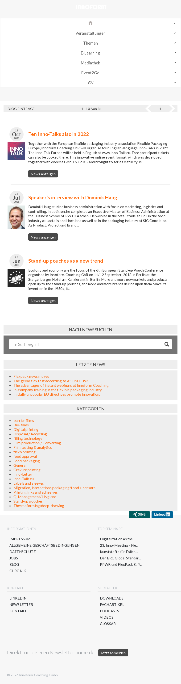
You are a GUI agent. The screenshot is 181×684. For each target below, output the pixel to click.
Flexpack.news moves (31, 376)
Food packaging (26, 460)
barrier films (23, 420)
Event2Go (90, 72)
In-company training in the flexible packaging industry (57, 389)
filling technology (27, 438)
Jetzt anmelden (113, 652)
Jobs (13, 558)
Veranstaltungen (90, 33)
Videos (106, 617)
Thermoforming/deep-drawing (38, 505)
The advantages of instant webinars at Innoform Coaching (61, 385)
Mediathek (90, 62)
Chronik (17, 571)
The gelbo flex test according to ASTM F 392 (50, 380)
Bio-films (21, 425)
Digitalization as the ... (118, 539)
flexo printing (24, 451)
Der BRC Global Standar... (120, 558)
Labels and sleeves (28, 483)
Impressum (19, 539)
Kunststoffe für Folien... (119, 552)
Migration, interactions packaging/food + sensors (54, 487)
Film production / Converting (37, 443)
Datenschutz (22, 552)
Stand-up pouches (28, 501)
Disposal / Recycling (30, 434)
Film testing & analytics (32, 447)
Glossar (108, 623)
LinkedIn (17, 598)
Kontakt (18, 611)
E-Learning (90, 52)
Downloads (111, 598)
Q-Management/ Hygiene (34, 496)
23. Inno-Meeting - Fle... (119, 545)
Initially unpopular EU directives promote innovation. (56, 394)
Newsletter (21, 604)
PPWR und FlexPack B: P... (121, 564)
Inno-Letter (22, 474)
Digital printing (26, 429)
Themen (90, 43)
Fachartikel (112, 604)
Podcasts (109, 611)
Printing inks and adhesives (35, 492)
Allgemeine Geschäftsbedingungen (44, 545)
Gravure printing (27, 469)
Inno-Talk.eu (23, 478)
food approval (25, 456)
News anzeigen (43, 174)
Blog (14, 564)
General (19, 465)
